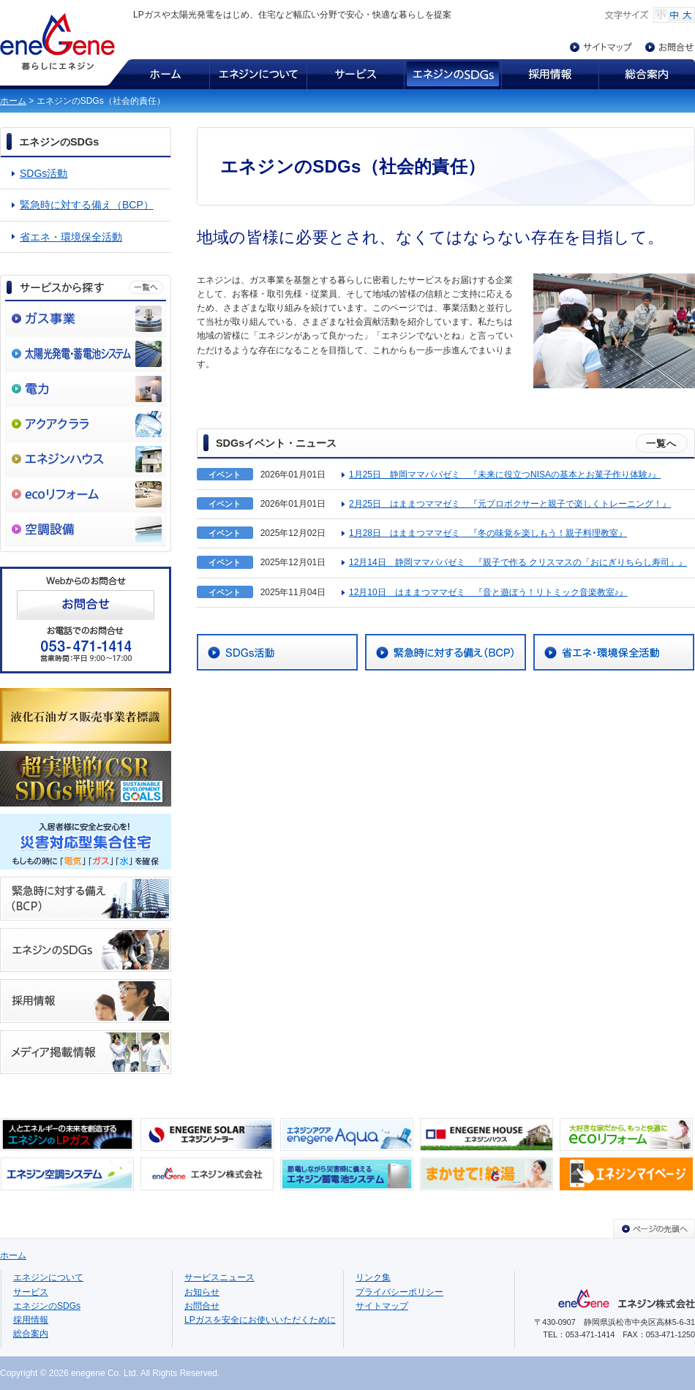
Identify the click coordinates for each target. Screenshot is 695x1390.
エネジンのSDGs (452, 74)
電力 (85, 389)
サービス (355, 74)
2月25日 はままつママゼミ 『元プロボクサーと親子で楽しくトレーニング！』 (510, 504)
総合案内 (646, 74)
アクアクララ (85, 424)
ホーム (157, 74)
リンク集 (373, 1277)
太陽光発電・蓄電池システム (85, 353)
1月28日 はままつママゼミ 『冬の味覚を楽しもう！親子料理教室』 (488, 533)
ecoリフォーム (85, 494)
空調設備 (85, 529)
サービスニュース (219, 1277)
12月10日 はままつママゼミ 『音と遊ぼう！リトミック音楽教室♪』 (488, 592)
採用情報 (549, 74)
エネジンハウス (85, 459)
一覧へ (661, 443)
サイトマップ (607, 47)
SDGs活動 (43, 173)
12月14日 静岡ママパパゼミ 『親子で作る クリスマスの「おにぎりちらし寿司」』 (518, 562)
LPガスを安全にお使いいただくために (260, 1320)
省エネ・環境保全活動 (71, 237)
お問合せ (670, 47)
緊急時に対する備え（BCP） (87, 205)
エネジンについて (258, 74)
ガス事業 (85, 318)
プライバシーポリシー (399, 1292)
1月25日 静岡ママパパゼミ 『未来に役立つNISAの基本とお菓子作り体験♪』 (505, 474)
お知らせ (201, 1292)
